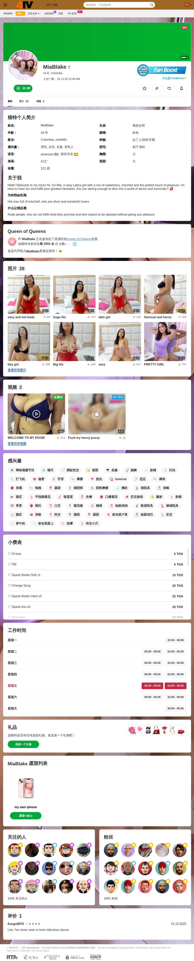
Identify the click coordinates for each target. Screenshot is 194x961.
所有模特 (8, 13)
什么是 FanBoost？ (174, 78)
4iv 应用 (73, 13)
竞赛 (60, 13)
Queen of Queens (79, 239)
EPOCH (72, 948)
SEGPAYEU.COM (87, 948)
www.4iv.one (33, 947)
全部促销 (49, 13)
